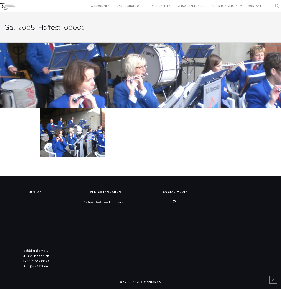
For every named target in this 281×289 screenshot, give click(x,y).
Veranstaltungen (191, 6)
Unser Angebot (129, 6)
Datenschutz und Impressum (106, 202)
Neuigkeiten (161, 6)
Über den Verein (225, 6)
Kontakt (254, 6)
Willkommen (100, 6)
